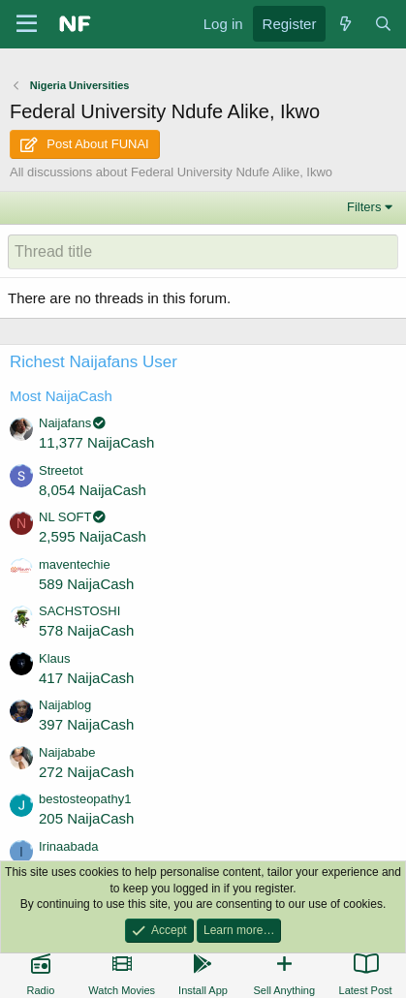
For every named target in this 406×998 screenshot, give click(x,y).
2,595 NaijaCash (92, 536)
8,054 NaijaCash (92, 490)
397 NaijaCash (86, 724)
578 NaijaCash (86, 630)
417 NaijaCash (86, 678)
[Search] (383, 24)
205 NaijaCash (86, 818)
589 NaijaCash (86, 584)
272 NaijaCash (86, 772)
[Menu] (26, 24)
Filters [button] (364, 207)
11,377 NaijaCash (96, 442)
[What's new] (344, 24)
